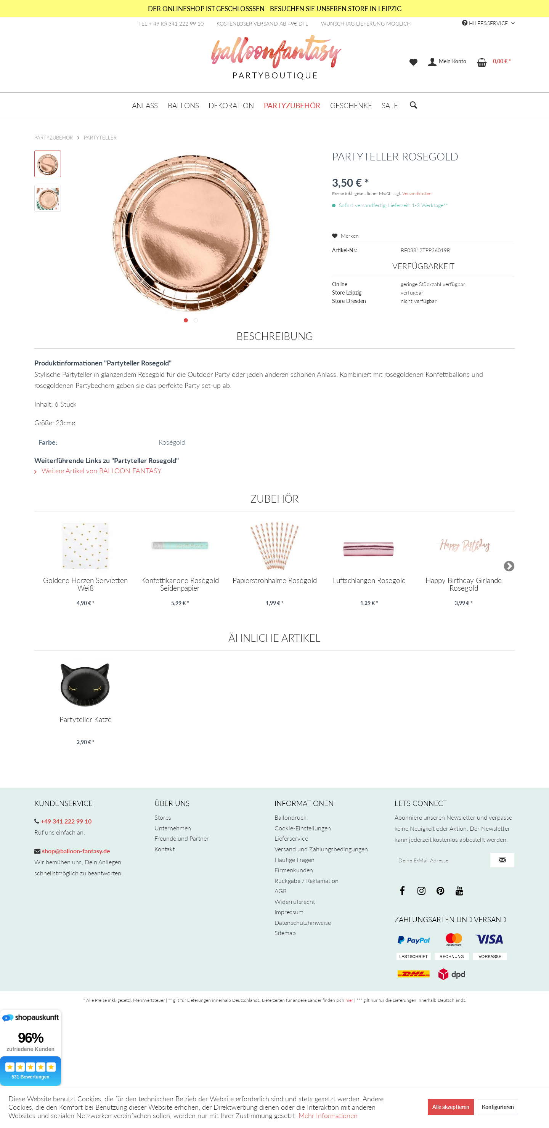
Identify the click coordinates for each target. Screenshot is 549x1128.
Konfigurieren (498, 1107)
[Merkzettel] (413, 62)
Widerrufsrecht (294, 901)
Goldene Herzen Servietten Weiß (85, 584)
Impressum (288, 911)
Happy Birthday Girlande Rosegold (463, 584)
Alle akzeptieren (450, 1107)
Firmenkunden (293, 869)
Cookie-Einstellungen (302, 828)
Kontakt (164, 848)
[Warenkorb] (494, 62)
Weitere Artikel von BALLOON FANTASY (98, 470)
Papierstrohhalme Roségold (275, 581)
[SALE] (390, 105)
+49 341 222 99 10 (65, 821)
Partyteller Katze (85, 720)
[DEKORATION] (231, 105)
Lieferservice (291, 838)
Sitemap (285, 932)
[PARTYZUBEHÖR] (292, 105)
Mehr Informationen (328, 1115)
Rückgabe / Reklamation (306, 880)
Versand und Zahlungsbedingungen (321, 848)
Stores (162, 817)
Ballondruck (290, 817)
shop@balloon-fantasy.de (75, 850)
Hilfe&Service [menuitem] (485, 23)
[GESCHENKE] (351, 105)
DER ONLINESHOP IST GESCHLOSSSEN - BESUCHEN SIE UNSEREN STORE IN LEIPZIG (274, 9)
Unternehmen (172, 828)
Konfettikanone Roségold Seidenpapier (180, 584)
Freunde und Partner (181, 838)
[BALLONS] (183, 105)
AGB (280, 890)
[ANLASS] (145, 105)
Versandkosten (417, 193)
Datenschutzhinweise (302, 922)
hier (349, 1000)
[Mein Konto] (447, 62)
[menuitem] (413, 62)
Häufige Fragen (294, 859)
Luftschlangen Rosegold (369, 581)
